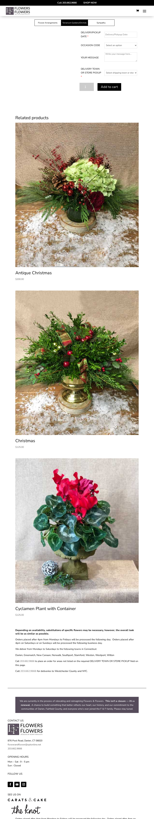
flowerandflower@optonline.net (24, 744)
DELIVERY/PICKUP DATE (91, 34)
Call (67, 2)
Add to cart (109, 87)
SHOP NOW (90, 2)
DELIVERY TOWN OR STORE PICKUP (91, 72)
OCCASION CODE (90, 45)
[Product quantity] (87, 87)
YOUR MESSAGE (90, 57)
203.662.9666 (27, 661)
